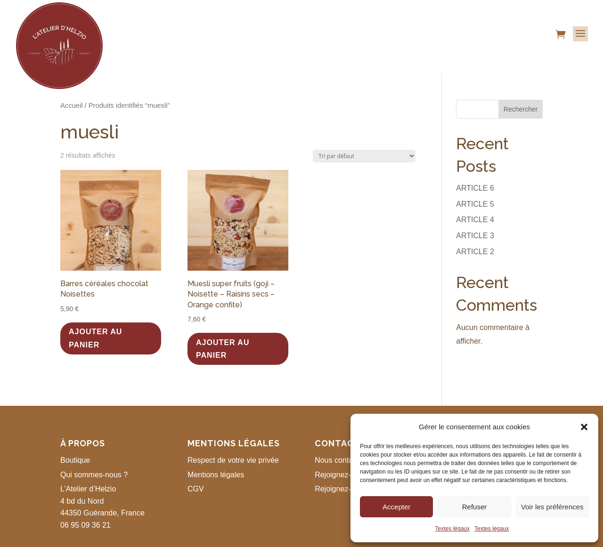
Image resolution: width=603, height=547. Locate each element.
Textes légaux (452, 528)
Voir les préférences (552, 507)
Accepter (396, 507)
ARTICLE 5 (475, 204)
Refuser (474, 507)
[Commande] (364, 156)
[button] (584, 427)
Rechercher (521, 109)
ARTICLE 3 (475, 236)
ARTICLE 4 (475, 220)
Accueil (71, 105)
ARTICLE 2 (475, 252)
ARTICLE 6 (475, 188)
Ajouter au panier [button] (95, 338)
